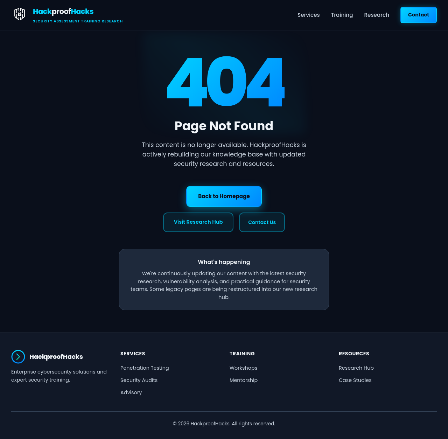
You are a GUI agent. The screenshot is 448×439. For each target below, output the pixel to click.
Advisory (131, 392)
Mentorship (244, 380)
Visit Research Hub (198, 221)
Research (376, 15)
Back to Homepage (224, 196)
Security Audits (139, 380)
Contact (418, 14)
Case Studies (355, 380)
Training (342, 15)
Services (309, 15)
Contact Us (262, 222)
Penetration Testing (144, 367)
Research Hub (356, 367)
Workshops (243, 367)
